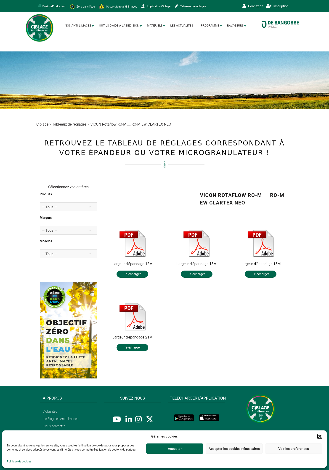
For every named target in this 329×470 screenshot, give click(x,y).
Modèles (46, 241)
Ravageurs (235, 25)
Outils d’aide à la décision (119, 25)
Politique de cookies (19, 461)
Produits (46, 194)
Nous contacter (54, 426)
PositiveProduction (52, 6)
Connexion (252, 6)
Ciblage (42, 124)
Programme (210, 25)
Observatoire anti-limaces (118, 6)
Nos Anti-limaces (78, 25)
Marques (46, 218)
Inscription (277, 6)
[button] (320, 436)
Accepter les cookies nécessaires (234, 449)
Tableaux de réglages (190, 6)
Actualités (50, 411)
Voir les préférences (293, 449)
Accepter (175, 449)
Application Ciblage (155, 6)
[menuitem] (78, 26)
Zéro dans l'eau (82, 6)
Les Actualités (181, 25)
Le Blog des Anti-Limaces (60, 419)
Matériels (154, 25)
